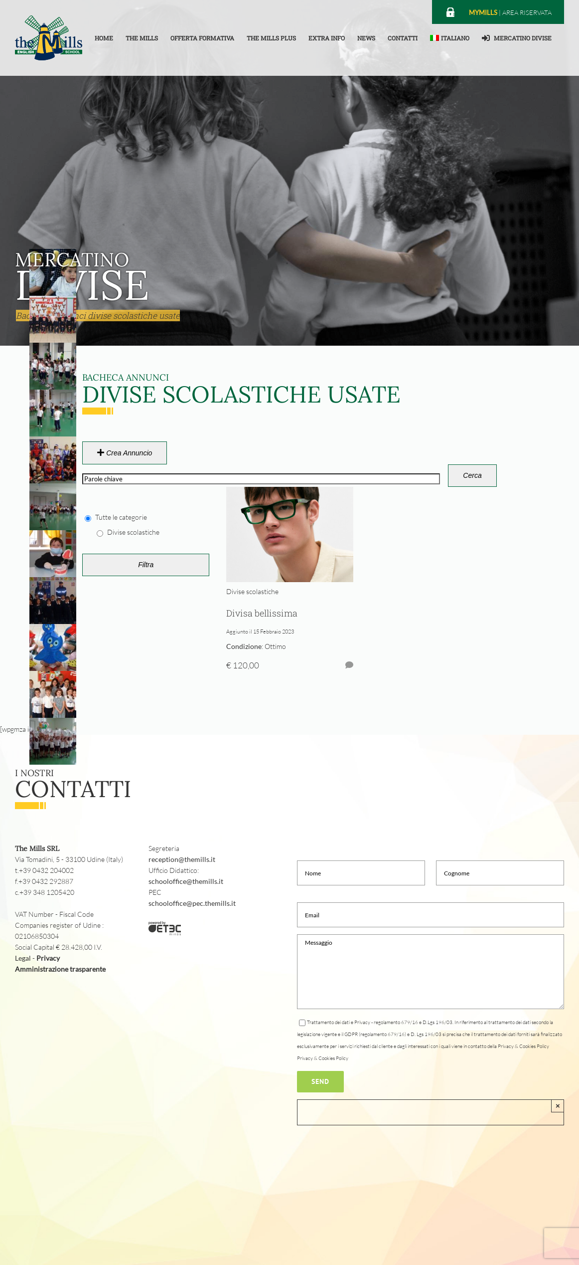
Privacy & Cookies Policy (322, 1058)
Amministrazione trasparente (60, 969)
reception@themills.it (181, 859)
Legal (23, 958)
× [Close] (558, 1105)
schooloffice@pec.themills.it (192, 903)
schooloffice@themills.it (185, 881)
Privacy (48, 958)
